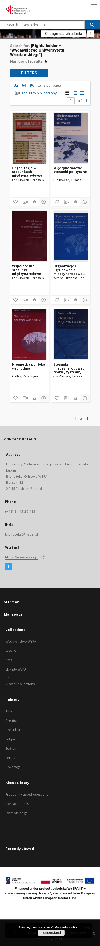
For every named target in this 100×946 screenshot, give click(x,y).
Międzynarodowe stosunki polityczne (70, 170)
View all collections (20, 684)
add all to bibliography (35, 93)
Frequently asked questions (27, 794)
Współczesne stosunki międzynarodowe (26, 270)
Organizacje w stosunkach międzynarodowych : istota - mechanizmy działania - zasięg (29, 172)
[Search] (92, 24)
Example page (16, 813)
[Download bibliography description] (25, 201)
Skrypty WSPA (16, 669)
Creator (12, 720)
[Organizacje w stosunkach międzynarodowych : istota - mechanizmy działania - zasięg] (29, 138)
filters (29, 73)
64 (24, 85)
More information (66, 927)
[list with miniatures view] (74, 93)
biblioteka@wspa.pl (21, 534)
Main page (13, 614)
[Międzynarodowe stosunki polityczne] (71, 138)
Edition (11, 748)
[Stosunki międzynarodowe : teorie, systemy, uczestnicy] (71, 334)
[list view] (82, 93)
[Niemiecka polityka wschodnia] (29, 334)
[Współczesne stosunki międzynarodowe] (29, 236)
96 (32, 85)
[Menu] (94, 4)
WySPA (11, 650)
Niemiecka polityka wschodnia (28, 366)
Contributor (15, 730)
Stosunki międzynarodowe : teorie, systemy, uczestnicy (68, 368)
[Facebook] (8, 566)
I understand (51, 933)
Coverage (13, 767)
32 (16, 85)
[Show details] (43, 201)
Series (10, 758)
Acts (9, 660)
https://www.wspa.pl (21, 557)
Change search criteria (63, 33)
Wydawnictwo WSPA (21, 641)
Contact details (17, 803)
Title (9, 711)
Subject (11, 739)
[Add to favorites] (15, 201)
